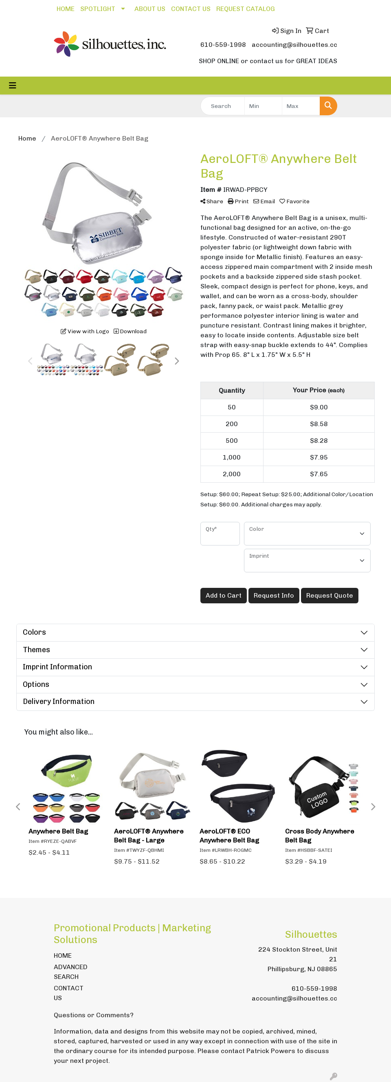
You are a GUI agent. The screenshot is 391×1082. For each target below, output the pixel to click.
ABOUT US (149, 9)
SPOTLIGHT (97, 9)
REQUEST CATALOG (245, 9)
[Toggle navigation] (12, 85)
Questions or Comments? (94, 1015)
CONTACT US (191, 9)
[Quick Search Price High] (301, 106)
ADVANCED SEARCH (71, 972)
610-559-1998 (223, 44)
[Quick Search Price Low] (263, 106)
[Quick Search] (222, 106)
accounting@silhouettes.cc (294, 44)
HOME (66, 9)
